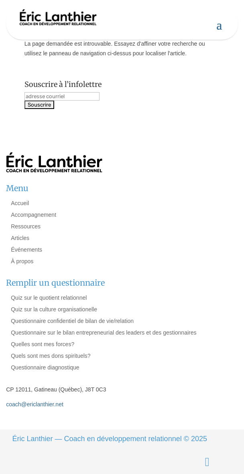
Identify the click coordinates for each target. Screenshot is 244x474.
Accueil (20, 203)
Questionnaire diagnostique (45, 367)
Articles (20, 238)
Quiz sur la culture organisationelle (54, 309)
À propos (22, 261)
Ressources (26, 226)
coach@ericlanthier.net (34, 404)
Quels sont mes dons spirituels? (50, 356)
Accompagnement (33, 215)
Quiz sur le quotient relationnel (49, 297)
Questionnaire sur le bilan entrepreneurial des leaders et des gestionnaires (103, 332)
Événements (26, 249)
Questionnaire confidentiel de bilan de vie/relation (72, 321)
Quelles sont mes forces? (42, 344)
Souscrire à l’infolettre (63, 84)
